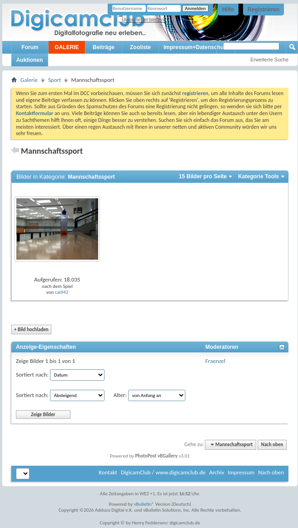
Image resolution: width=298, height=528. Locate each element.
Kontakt (108, 472)
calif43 (61, 292)
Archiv (216, 472)
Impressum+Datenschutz (196, 47)
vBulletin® (144, 504)
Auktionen (29, 60)
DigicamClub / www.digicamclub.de (163, 472)
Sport (54, 79)
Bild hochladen (31, 329)
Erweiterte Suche (269, 59)
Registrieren (263, 9)
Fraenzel (215, 360)
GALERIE (67, 47)
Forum (29, 47)
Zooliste (140, 47)
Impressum (241, 472)
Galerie (29, 79)
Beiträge (103, 47)
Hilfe (228, 9)
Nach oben (272, 445)
